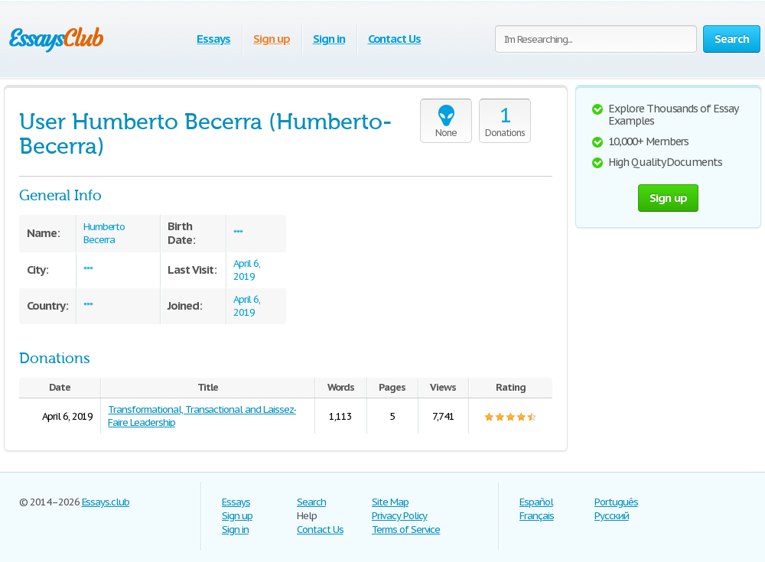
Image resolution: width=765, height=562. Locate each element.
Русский (611, 515)
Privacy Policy (399, 515)
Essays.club (106, 501)
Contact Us (395, 38)
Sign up (271, 38)
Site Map (390, 501)
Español (536, 501)
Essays (213, 38)
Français (536, 515)
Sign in (329, 38)
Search (311, 501)
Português (616, 501)
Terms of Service (406, 529)
